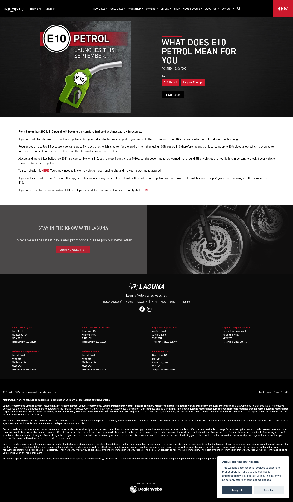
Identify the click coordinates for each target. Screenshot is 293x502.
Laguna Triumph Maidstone (236, 327)
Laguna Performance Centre (96, 327)
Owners (151, 8)
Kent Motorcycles (161, 351)
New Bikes (99, 8)
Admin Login (265, 392)
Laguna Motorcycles (42, 9)
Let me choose (262, 480)
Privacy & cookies (281, 392)
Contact (227, 8)
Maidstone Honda (90, 351)
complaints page (177, 458)
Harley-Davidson (112, 301)
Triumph (185, 301)
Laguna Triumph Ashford (164, 327)
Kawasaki (142, 301)
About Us (211, 8)
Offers (165, 8)
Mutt (163, 301)
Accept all (237, 490)
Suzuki (173, 301)
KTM (154, 301)
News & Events (192, 8)
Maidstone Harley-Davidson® (26, 351)
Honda (129, 301)
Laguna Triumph (193, 82)
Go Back (173, 95)
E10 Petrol (170, 82)
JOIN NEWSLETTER (73, 250)
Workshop (134, 8)
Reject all (269, 490)
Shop (177, 8)
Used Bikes (117, 8)
